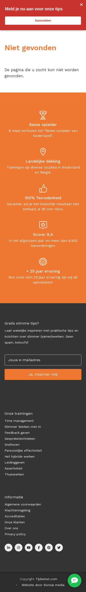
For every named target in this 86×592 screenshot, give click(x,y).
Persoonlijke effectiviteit (23, 450)
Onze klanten (15, 522)
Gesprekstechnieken (20, 438)
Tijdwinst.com (46, 579)
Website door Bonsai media (43, 585)
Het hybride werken (20, 456)
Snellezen (12, 444)
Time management (19, 421)
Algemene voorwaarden (23, 504)
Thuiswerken (14, 474)
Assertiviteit (13, 468)
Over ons (11, 528)
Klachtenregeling (17, 510)
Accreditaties (15, 516)
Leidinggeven (15, 462)
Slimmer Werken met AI (23, 426)
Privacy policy (15, 534)
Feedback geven (17, 432)
